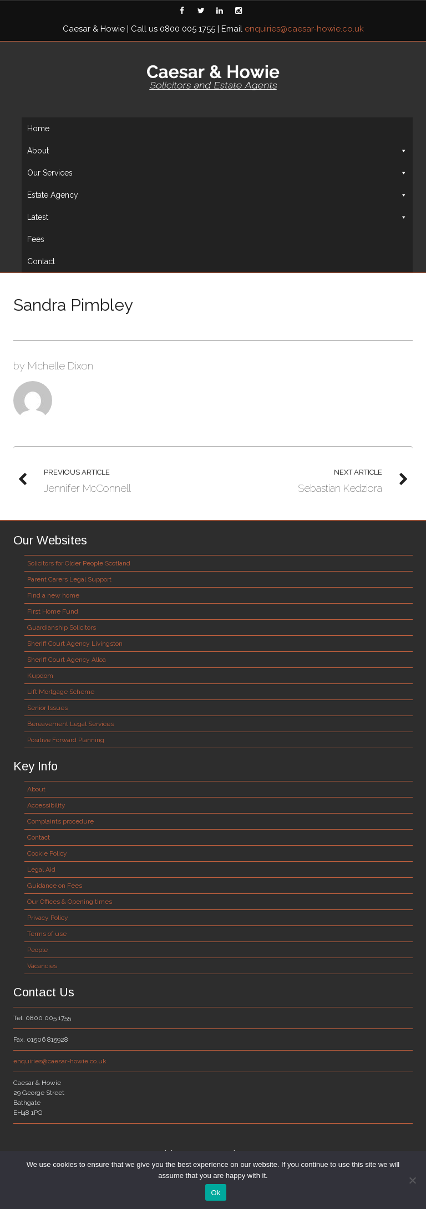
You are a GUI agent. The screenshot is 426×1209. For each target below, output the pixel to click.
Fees (35, 239)
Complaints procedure (60, 821)
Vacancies (42, 966)
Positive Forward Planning (65, 740)
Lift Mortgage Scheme (60, 692)
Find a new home (53, 595)
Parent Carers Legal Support (69, 579)
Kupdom (40, 676)
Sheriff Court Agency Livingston (75, 643)
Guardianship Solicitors (61, 627)
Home (38, 128)
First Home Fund (52, 611)
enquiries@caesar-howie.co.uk (304, 29)
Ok (215, 1193)
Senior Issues (47, 708)
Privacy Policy (47, 918)
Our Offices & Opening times (69, 902)
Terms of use (47, 934)
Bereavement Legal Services (70, 724)
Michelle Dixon (60, 366)
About (217, 151)
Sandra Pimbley (73, 305)
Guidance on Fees (54, 885)
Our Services (217, 173)
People (37, 950)
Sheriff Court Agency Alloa (66, 659)
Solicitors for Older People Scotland (78, 563)
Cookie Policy (47, 853)
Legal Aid (41, 869)
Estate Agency (217, 195)
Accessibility (46, 805)
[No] (412, 1180)
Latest (217, 217)
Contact (41, 261)
